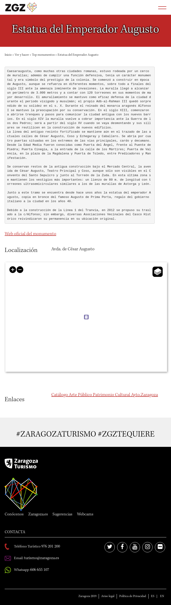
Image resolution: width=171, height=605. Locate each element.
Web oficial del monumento (30, 234)
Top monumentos (43, 55)
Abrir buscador (151, 7)
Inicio (8, 55)
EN (162, 596)
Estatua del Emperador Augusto (78, 55)
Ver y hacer (22, 55)
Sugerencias (62, 514)
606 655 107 (39, 570)
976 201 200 (50, 546)
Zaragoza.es (38, 514)
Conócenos (14, 514)
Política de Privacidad (132, 596)
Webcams (85, 514)
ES (152, 596)
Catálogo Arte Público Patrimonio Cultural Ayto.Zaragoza (104, 395)
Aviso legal (107, 596)
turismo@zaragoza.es (41, 558)
